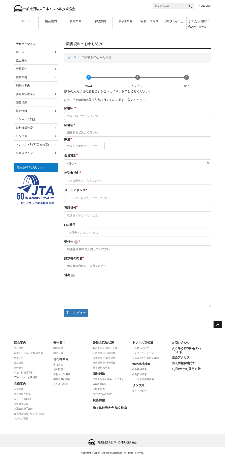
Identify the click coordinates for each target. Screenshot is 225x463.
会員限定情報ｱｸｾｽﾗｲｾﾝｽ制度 (29, 413)
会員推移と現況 (22, 394)
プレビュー (76, 312)
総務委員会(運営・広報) (106, 348)
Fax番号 (69, 225)
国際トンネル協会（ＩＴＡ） (108, 379)
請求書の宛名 (73, 258)
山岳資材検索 (139, 374)
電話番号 (70, 207)
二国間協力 (99, 389)
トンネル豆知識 (26, 119)
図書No (69, 108)
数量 (67, 139)
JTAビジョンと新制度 (25, 377)
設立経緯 (19, 362)
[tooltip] (76, 242)
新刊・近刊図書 (61, 374)
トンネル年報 (60, 384)
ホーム (26, 21)
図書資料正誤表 (61, 379)
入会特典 (19, 389)
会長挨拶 (19, 348)
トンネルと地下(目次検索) (32, 144)
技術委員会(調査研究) (104, 357)
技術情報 (21, 110)
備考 (69, 275)
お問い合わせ (174, 21)
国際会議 (58, 352)
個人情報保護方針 (184, 363)
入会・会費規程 (22, 399)
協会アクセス (149, 21)
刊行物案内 (124, 21)
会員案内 (75, 21)
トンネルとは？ (140, 348)
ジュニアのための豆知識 (145, 357)
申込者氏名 (71, 173)
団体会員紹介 (21, 403)
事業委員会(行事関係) (104, 362)
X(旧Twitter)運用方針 (186, 369)
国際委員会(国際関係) (104, 352)
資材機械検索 (24, 127)
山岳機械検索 (139, 369)
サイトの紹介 (139, 390)
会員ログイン (24, 152)
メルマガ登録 (21, 418)
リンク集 (21, 136)
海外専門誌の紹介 (102, 394)
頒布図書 (58, 369)
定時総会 (19, 367)
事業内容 (19, 357)
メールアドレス (74, 190)
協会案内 (51, 21)
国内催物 (58, 348)
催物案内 (100, 21)
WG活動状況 (100, 384)
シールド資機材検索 (143, 379)
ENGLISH (205, 5)
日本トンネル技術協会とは (28, 352)
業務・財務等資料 (23, 372)
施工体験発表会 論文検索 (110, 408)
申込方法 (58, 364)
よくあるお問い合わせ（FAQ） (198, 23)
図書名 (68, 125)
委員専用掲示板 (101, 367)
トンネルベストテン (143, 352)
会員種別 (70, 155)
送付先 (71, 242)
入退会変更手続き (23, 408)
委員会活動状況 (26, 94)
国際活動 (21, 102)
